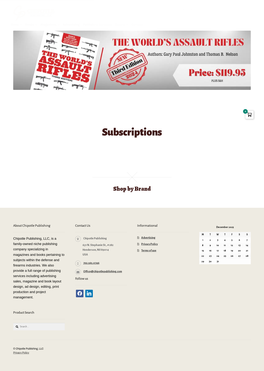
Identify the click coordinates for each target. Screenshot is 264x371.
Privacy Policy (149, 243)
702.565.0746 (91, 262)
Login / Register (189, 9)
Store (15, 24)
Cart (204, 9)
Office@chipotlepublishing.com (102, 271)
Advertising (71, 24)
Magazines (49, 24)
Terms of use (148, 250)
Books (29, 24)
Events (120, 24)
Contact (137, 24)
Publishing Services (97, 24)
